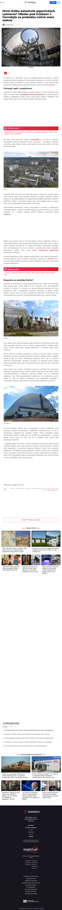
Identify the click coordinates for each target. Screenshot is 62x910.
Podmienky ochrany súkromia (30, 876)
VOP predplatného (30, 887)
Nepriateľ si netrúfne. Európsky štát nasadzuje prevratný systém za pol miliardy (27, 734)
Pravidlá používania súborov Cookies (31, 882)
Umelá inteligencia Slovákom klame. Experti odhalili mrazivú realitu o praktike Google (29, 738)
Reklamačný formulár (30, 891)
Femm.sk (34, 864)
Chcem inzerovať (31, 827)
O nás (31, 830)
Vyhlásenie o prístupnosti (31, 880)
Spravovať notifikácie (31, 841)
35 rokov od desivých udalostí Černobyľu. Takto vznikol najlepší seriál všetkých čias (29, 273)
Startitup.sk (28, 860)
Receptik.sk (35, 866)
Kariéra (31, 836)
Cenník (31, 834)
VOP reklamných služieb (31, 893)
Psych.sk (34, 868)
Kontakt (31, 825)
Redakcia (31, 832)
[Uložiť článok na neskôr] (5, 73)
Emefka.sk (34, 862)
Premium (53, 2)
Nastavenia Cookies (31, 878)
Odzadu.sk (28, 862)
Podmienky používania (30, 885)
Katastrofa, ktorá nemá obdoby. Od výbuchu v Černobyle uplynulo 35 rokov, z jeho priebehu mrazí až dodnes (30, 133)
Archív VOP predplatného (31, 889)
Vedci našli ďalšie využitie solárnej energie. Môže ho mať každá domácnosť (26, 746)
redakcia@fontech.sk (52, 490)
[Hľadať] (3, 2)
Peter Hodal (10, 25)
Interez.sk (34, 860)
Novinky (21, 485)
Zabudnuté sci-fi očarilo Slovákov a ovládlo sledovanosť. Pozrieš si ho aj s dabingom (28, 742)
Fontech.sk (28, 864)
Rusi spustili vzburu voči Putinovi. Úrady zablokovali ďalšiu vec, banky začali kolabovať (29, 730)
